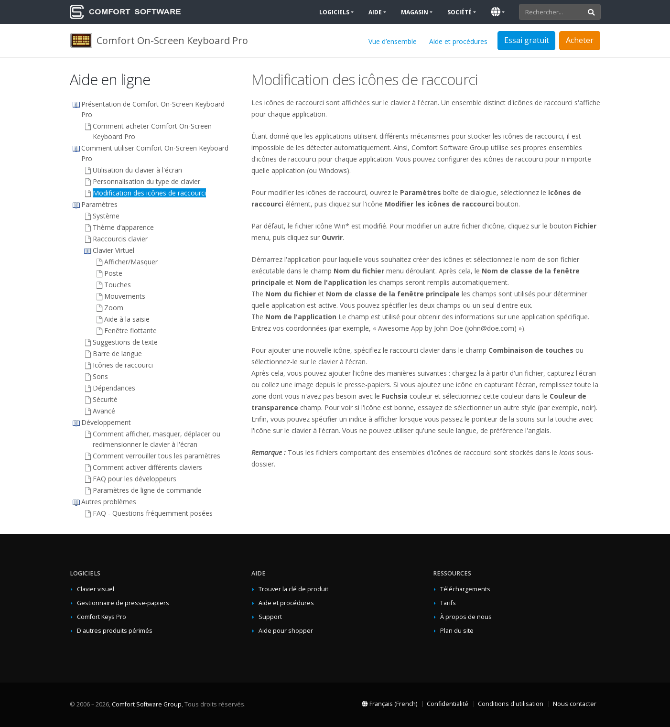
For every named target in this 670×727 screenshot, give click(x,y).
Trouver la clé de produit (293, 589)
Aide (375, 12)
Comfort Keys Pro (101, 617)
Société (459, 12)
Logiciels (334, 12)
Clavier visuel (95, 589)
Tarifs (448, 603)
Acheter (580, 40)
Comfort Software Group (147, 704)
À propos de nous (466, 617)
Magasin (414, 12)
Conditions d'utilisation (510, 704)
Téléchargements (465, 589)
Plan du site (457, 631)
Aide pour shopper (286, 631)
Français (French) (389, 704)
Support (270, 617)
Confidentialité (447, 704)
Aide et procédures (458, 41)
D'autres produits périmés (114, 631)
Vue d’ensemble (392, 41)
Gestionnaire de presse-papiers (123, 603)
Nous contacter (574, 704)
